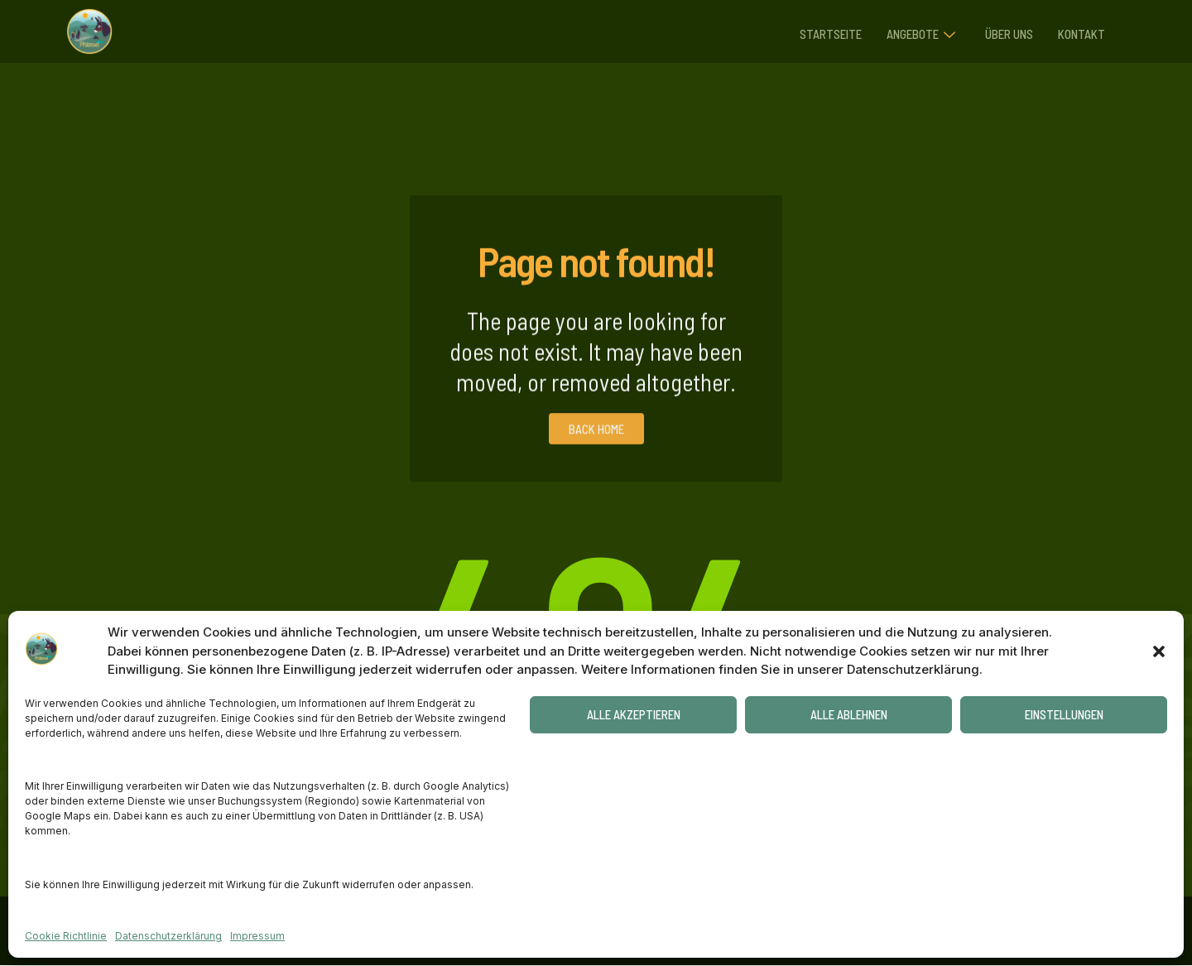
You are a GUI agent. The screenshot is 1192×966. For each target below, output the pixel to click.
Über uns (1003, 31)
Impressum (257, 936)
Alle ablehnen (848, 714)
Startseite (816, 31)
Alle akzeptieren (633, 714)
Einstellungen (1064, 714)
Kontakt (1079, 31)
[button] (1159, 651)
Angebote (911, 31)
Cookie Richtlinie (66, 936)
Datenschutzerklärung (168, 936)
